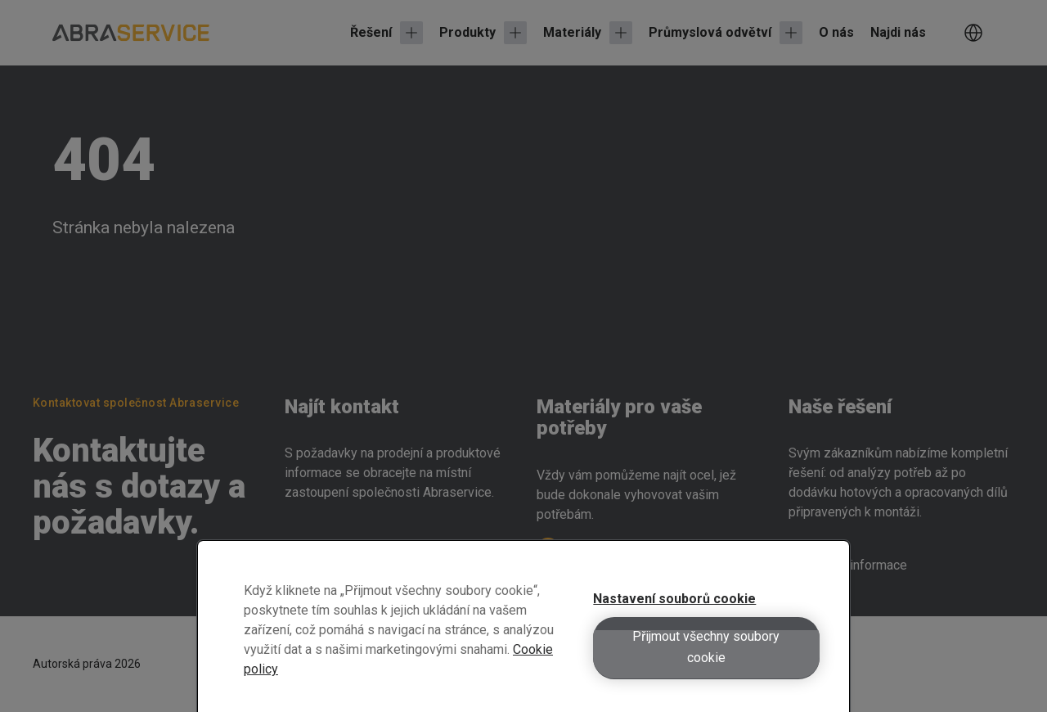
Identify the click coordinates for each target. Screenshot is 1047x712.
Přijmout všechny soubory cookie (706, 657)
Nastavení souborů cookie (674, 609)
